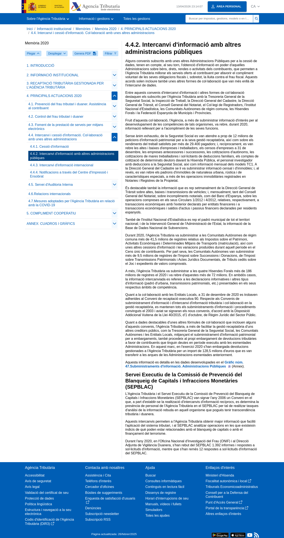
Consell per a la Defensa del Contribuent (227, 494)
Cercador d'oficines (99, 487)
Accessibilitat (34, 475)
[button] (255, 6)
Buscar (150, 475)
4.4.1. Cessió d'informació (49, 146)
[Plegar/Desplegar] (114, 75)
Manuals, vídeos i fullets (163, 504)
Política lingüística (38, 504)
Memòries (83, 29)
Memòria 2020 (105, 29)
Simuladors (153, 510)
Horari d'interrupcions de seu (166, 498)
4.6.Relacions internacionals (49, 194)
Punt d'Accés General (224, 502)
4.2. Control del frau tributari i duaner (55, 116)
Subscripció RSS (98, 519)
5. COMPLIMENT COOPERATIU (51, 213)
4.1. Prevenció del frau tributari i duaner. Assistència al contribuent (67, 106)
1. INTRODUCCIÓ (40, 65)
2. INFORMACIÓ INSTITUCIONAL (53, 75)
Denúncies (93, 508)
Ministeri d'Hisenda (220, 475)
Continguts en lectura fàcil (164, 487)
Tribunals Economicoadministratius (232, 487)
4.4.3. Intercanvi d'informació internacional (61, 165)
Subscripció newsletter (102, 514)
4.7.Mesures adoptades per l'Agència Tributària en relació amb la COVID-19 (71, 203)
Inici (30, 29)
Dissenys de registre (160, 492)
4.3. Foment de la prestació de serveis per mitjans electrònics (65, 127)
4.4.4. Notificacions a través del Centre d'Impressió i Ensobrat (69, 174)
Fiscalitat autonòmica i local (228, 481)
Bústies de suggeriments (103, 492)
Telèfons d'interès (98, 481)
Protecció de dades (39, 498)
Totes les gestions (136, 18)
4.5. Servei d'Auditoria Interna (50, 184)
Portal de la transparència (227, 508)
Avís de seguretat (38, 481)
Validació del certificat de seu (46, 492)
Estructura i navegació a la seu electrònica (48, 512)
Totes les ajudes (157, 515)
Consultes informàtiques (163, 481)
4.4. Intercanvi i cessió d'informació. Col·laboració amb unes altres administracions (92, 33)
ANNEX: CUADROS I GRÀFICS (51, 223)
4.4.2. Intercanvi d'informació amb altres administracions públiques (72, 156)
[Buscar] (219, 19)
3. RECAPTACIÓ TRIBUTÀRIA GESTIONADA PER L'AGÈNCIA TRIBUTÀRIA (65, 85)
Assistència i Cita (98, 475)
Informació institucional (54, 29)
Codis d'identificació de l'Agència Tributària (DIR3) (49, 521)
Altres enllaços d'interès (223, 514)
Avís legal (32, 487)
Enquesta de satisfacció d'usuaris (110, 500)
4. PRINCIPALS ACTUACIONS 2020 (148, 29)
